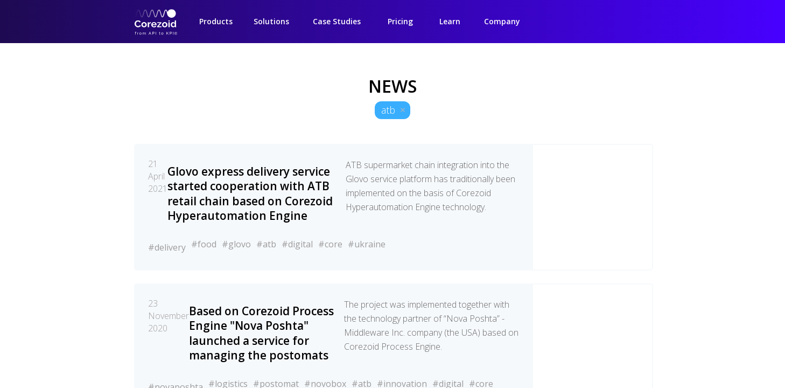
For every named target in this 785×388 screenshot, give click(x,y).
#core (330, 244)
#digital (297, 244)
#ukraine (367, 244)
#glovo (236, 244)
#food (203, 244)
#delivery (167, 247)
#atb (266, 244)
